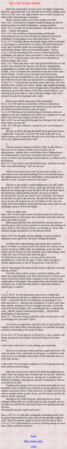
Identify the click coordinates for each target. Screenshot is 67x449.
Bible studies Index (33, 441)
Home (33, 436)
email (33, 446)
